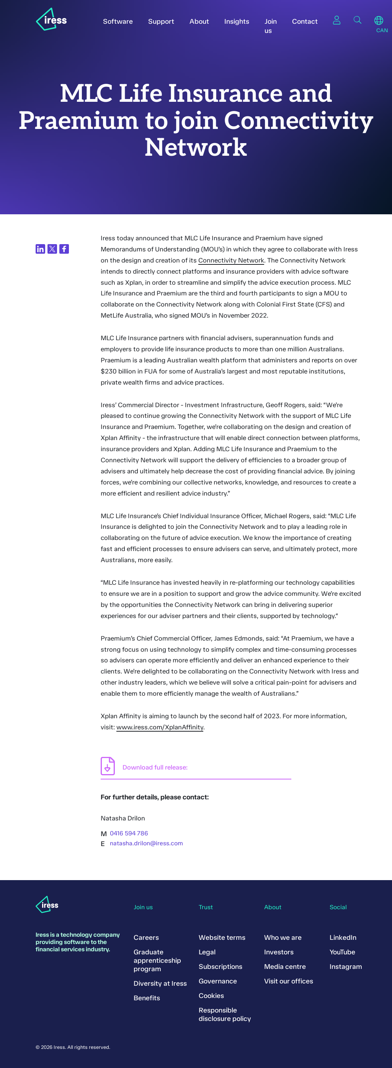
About (199, 21)
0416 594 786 (129, 833)
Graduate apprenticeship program (157, 960)
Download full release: (155, 767)
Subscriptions (220, 966)
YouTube (342, 952)
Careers (146, 937)
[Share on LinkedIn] (40, 249)
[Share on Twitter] (52, 249)
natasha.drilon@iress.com (146, 843)
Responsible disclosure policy (225, 1014)
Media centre (285, 966)
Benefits (147, 998)
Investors (279, 952)
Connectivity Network (231, 260)
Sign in (337, 19)
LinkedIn (343, 937)
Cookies (211, 995)
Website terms (222, 937)
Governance (218, 981)
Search (357, 19)
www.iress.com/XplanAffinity (159, 727)
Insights (236, 21)
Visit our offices (288, 981)
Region (378, 20)
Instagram (346, 966)
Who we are (283, 937)
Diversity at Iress (160, 983)
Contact (305, 21)
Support (161, 21)
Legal (207, 952)
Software (118, 21)
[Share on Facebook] (64, 249)
